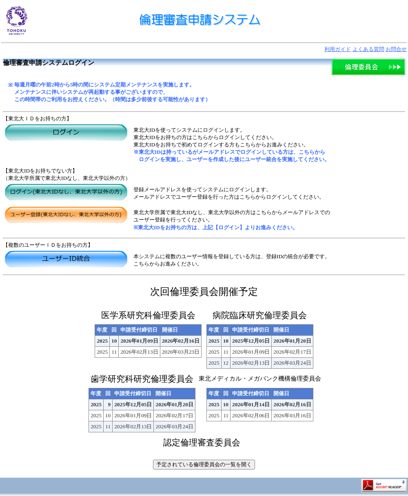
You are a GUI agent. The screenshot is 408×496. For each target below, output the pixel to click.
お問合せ (396, 49)
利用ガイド (337, 49)
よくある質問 (368, 49)
